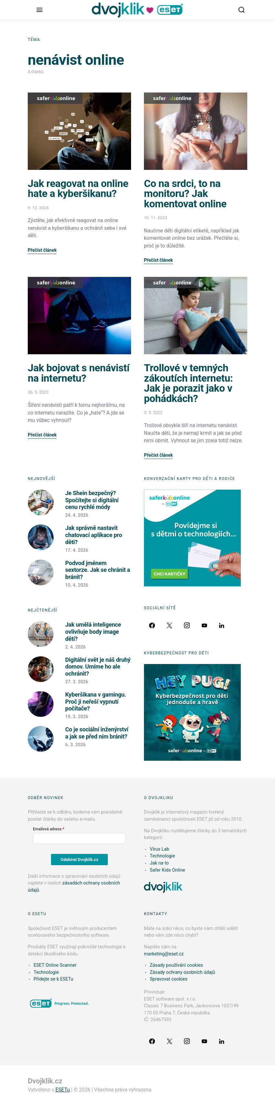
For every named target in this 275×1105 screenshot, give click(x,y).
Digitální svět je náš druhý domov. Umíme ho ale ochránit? (97, 666)
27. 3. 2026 (76, 681)
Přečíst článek (42, 250)
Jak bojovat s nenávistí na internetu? (78, 373)
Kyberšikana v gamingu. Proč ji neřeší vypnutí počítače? (95, 701)
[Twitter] (169, 625)
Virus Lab (159, 849)
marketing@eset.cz (164, 954)
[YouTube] (204, 625)
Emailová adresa (47, 829)
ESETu (63, 1090)
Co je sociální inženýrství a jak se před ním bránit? (96, 733)
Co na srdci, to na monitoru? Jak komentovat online (185, 194)
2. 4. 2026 (75, 647)
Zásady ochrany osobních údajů (182, 972)
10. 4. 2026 (76, 585)
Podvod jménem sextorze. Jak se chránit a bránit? (97, 570)
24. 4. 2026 (76, 515)
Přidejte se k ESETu (53, 979)
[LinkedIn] (221, 625)
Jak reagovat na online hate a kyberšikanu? (78, 189)
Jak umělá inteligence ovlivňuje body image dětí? (93, 631)
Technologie (162, 856)
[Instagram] (186, 625)
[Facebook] (152, 625)
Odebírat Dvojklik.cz (79, 859)
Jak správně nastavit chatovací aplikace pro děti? (93, 534)
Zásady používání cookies (176, 965)
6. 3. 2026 (75, 744)
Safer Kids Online (55, 98)
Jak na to (159, 863)
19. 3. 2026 (76, 716)
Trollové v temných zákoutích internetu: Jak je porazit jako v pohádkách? (188, 383)
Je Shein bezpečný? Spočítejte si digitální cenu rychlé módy (91, 500)
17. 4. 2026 (76, 550)
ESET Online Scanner (55, 965)
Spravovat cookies (169, 979)
